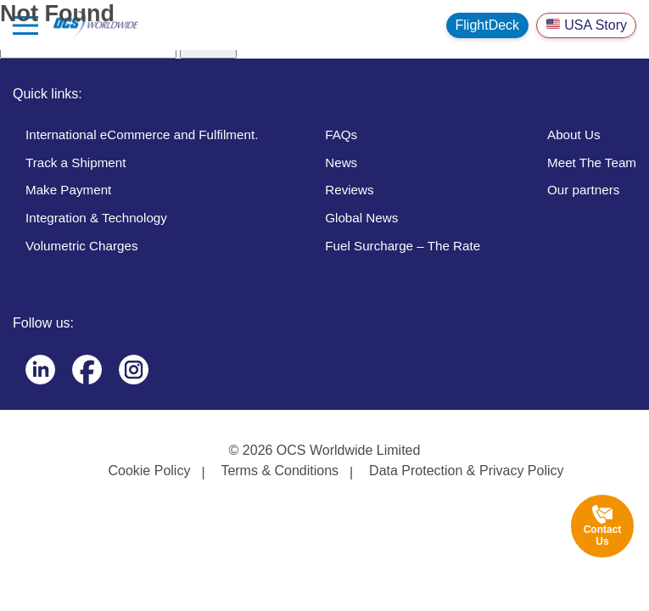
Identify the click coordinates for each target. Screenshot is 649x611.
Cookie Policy (149, 470)
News (341, 162)
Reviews (349, 189)
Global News (361, 217)
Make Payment (68, 189)
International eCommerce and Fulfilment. (141, 134)
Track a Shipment (75, 162)
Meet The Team (591, 162)
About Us (573, 134)
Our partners (583, 189)
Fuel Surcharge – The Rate (402, 245)
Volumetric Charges (81, 245)
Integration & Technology (96, 217)
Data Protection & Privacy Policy (466, 470)
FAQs (341, 134)
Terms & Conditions (279, 470)
